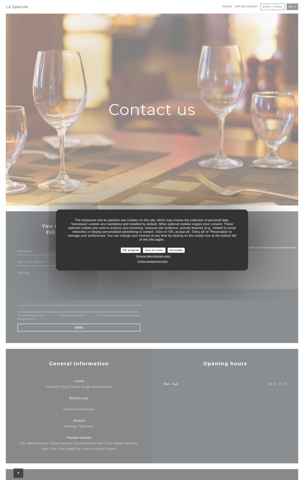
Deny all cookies (154, 250)
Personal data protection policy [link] (153, 256)
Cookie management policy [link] (152, 261)
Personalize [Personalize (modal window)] (176, 250)
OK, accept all (131, 250)
